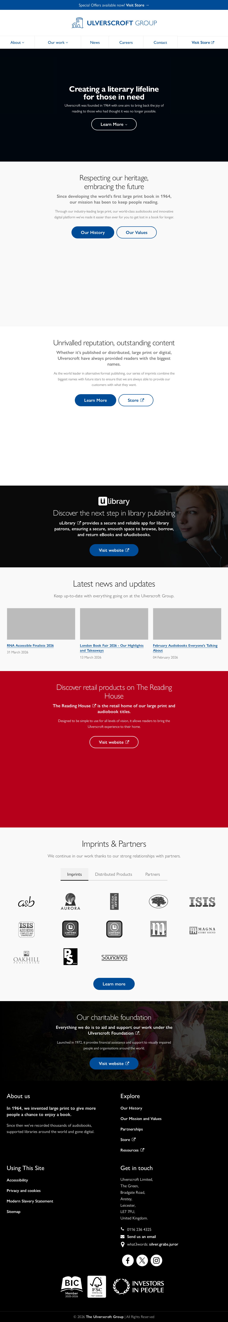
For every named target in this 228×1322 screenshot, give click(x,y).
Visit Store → (137, 5)
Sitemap (13, 1211)
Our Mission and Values (141, 1118)
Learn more (114, 984)
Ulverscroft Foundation (113, 1033)
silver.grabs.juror (163, 1244)
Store (136, 400)
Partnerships (131, 1129)
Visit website (114, 550)
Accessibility (17, 1180)
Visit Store (203, 42)
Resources (132, 1150)
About (17, 42)
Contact (160, 42)
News (95, 42)
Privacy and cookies (24, 1190)
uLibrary (70, 523)
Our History (93, 232)
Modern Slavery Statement (30, 1201)
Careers (126, 42)
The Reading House (74, 705)
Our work (58, 42)
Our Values (136, 232)
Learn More (114, 124)
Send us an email (141, 1236)
